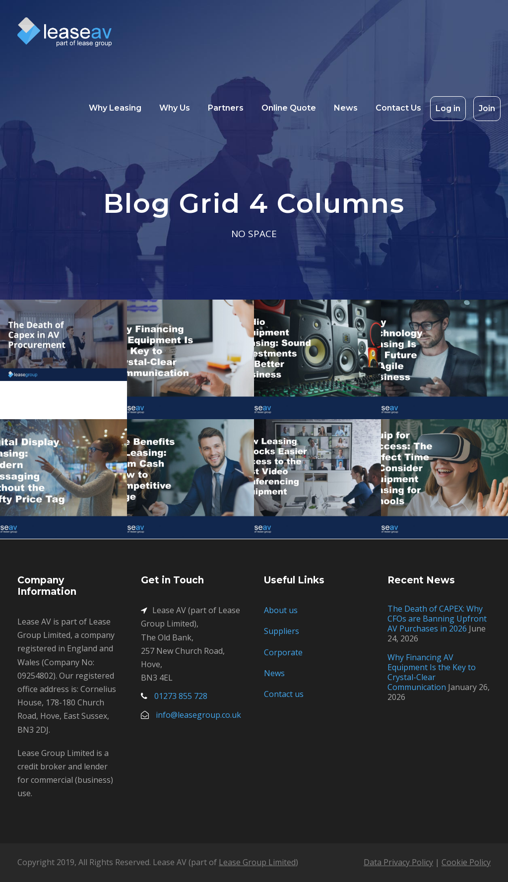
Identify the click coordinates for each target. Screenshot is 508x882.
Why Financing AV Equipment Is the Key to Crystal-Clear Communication (431, 672)
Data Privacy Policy (398, 862)
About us (281, 610)
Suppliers (281, 631)
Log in (448, 108)
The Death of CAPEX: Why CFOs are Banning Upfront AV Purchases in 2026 (437, 618)
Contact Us (398, 108)
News (346, 108)
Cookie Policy (466, 862)
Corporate (283, 652)
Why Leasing (115, 108)
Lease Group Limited (257, 862)
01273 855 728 (180, 696)
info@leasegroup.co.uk (198, 714)
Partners (226, 108)
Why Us (174, 108)
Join (487, 108)
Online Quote (288, 108)
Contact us (284, 694)
